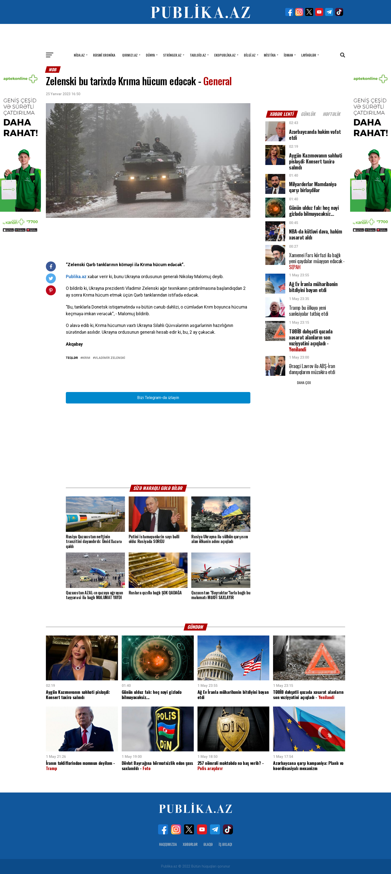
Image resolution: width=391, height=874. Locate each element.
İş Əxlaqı (225, 844)
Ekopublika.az (225, 55)
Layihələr (308, 55)
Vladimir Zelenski (110, 358)
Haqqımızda (168, 844)
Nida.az (79, 55)
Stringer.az (172, 55)
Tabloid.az (198, 55)
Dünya (150, 55)
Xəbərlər (190, 844)
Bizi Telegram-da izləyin (158, 397)
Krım (86, 358)
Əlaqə (208, 844)
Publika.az (76, 276)
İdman (288, 55)
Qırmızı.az (130, 55)
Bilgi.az (250, 55)
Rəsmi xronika (104, 55)
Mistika (270, 55)
